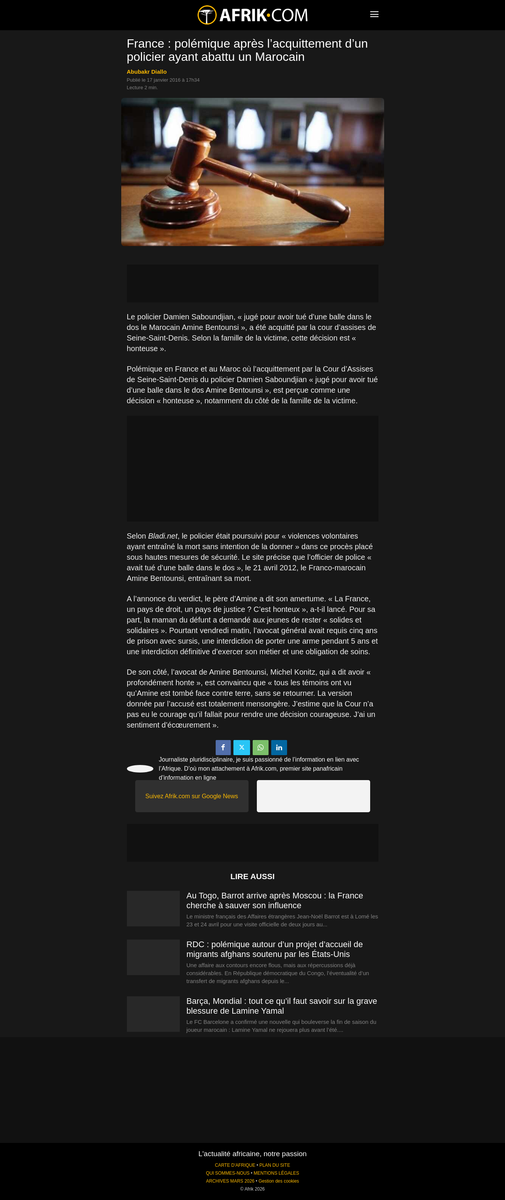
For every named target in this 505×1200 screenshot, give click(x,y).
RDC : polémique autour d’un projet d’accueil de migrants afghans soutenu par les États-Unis (275, 949)
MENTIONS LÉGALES (276, 1173)
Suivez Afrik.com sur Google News (191, 796)
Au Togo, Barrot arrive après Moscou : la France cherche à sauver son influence (275, 900)
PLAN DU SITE (274, 1165)
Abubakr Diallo (147, 71)
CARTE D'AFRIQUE (235, 1165)
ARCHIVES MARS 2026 (230, 1181)
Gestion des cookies (278, 1181)
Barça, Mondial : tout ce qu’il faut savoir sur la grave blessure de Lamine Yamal (282, 1006)
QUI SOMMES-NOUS (228, 1173)
